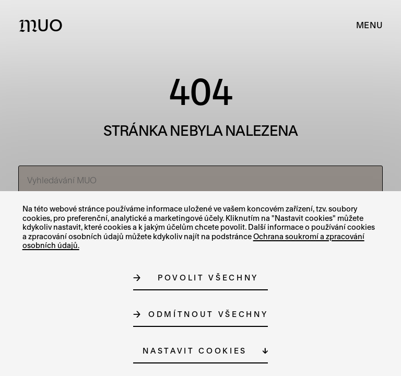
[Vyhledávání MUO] (200, 180)
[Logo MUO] (43, 25)
